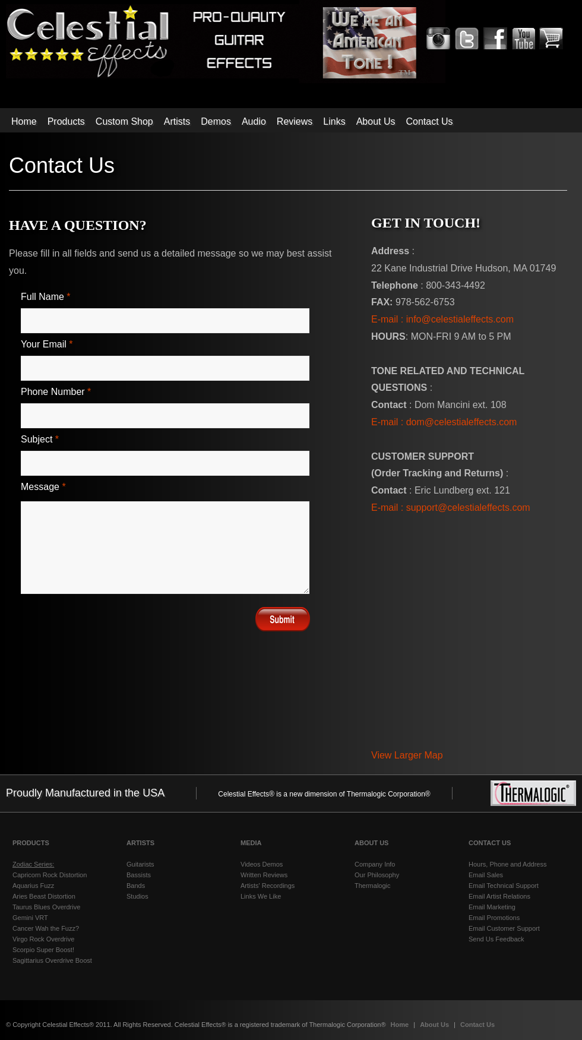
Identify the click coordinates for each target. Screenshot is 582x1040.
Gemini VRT (30, 917)
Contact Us (477, 1024)
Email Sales (486, 874)
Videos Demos (262, 864)
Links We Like (261, 896)
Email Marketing (492, 907)
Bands (135, 885)
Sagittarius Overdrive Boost (52, 960)
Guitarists (140, 864)
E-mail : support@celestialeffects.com (450, 507)
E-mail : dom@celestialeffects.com (444, 422)
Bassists (138, 874)
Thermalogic (373, 885)
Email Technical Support (504, 885)
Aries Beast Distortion (43, 896)
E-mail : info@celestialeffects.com (442, 319)
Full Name (46, 297)
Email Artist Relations (499, 896)
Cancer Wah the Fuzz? (45, 928)
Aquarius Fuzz (33, 885)
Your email (46, 344)
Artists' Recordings (268, 885)
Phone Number (56, 392)
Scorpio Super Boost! (43, 949)
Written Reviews (264, 874)
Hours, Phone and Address (507, 864)
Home (401, 1024)
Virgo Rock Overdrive (43, 939)
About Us (435, 1024)
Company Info (375, 864)
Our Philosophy (377, 874)
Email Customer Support (504, 928)
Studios (137, 896)
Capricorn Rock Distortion (49, 874)
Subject (40, 439)
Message (43, 487)
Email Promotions (494, 917)
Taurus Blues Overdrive (46, 907)
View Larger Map (407, 755)
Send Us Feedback (496, 939)
